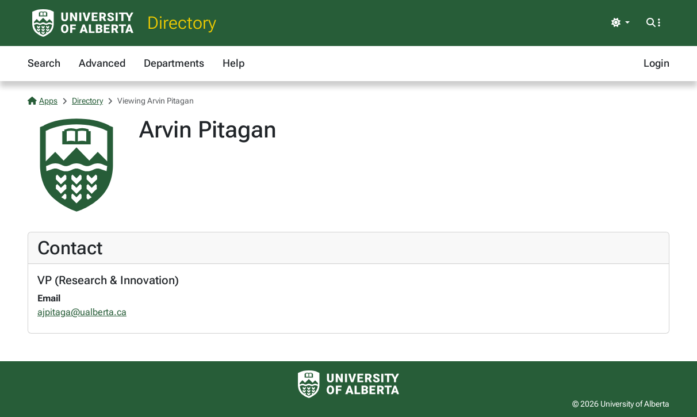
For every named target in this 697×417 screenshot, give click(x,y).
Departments (174, 63)
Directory (181, 23)
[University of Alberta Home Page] (83, 23)
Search (44, 63)
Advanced (102, 63)
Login (656, 63)
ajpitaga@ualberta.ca (82, 312)
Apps (43, 100)
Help (233, 63)
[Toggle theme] (620, 23)
